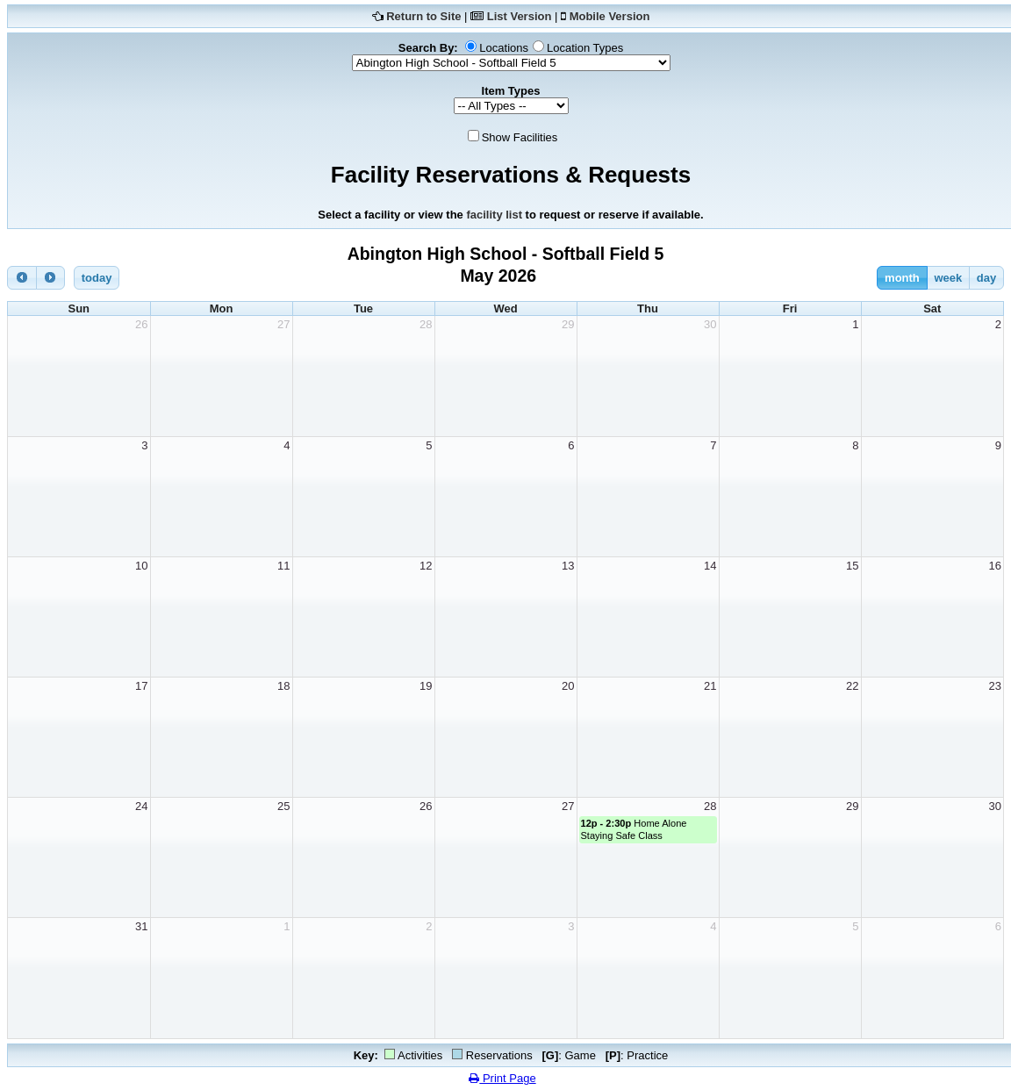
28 (425, 324)
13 (568, 565)
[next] (51, 278)
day (986, 277)
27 (283, 324)
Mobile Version (610, 16)
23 (995, 685)
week (948, 277)
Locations (503, 47)
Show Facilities (520, 137)
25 (283, 806)
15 (852, 565)
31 (141, 926)
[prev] (22, 278)
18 (283, 685)
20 (568, 685)
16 (995, 565)
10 (141, 565)
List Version (519, 16)
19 (425, 685)
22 (852, 685)
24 (141, 806)
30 (710, 324)
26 (141, 324)
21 (710, 685)
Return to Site (423, 16)
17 (141, 685)
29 (568, 324)
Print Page (502, 1078)
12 (425, 565)
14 (710, 565)
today (97, 277)
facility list (494, 214)
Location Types (585, 47)
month (902, 277)
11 (283, 565)
